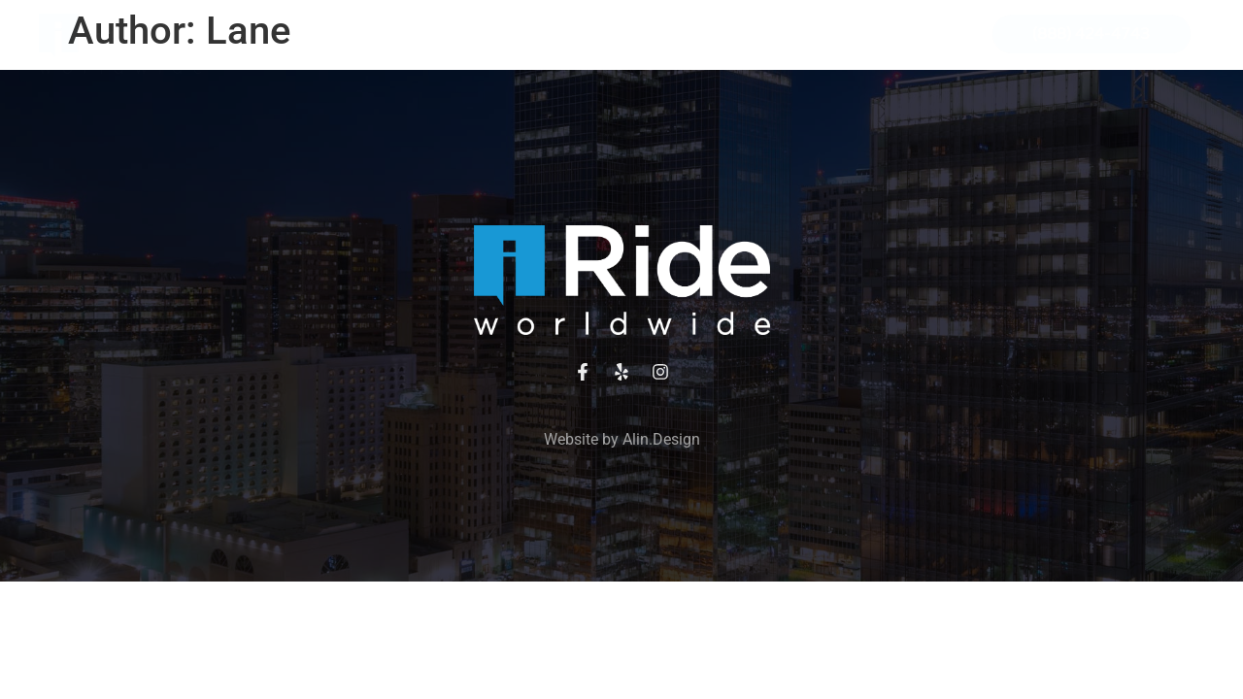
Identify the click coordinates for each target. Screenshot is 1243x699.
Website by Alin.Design (622, 439)
